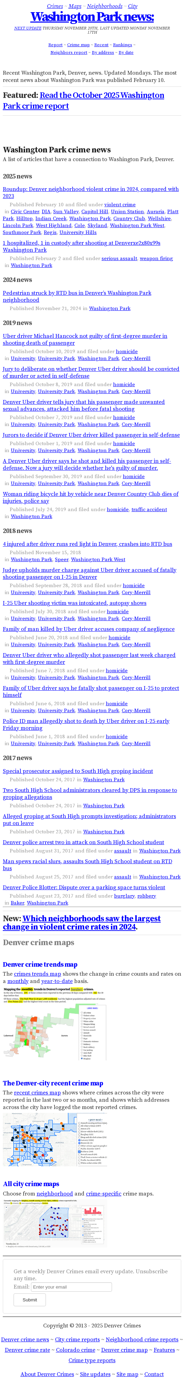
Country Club (129, 218)
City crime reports (77, 1339)
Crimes (55, 6)
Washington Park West (137, 225)
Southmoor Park (22, 232)
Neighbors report (68, 52)
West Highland (54, 225)
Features (164, 1350)
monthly (18, 981)
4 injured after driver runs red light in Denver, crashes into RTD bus (87, 544)
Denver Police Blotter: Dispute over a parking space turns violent (84, 887)
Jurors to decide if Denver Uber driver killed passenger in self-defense (91, 435)
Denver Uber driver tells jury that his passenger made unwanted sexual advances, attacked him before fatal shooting (84, 406)
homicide (127, 351)
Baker (17, 903)
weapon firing (156, 258)
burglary (124, 896)
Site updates (95, 1374)
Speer (61, 559)
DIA (46, 211)
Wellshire (159, 218)
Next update (27, 28)
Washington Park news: (92, 17)
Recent (101, 45)
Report (55, 45)
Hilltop (24, 218)
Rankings (122, 45)
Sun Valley (66, 211)
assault (122, 851)
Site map (127, 1374)
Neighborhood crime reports (142, 1339)
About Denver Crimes (47, 1374)
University (23, 358)
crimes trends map (37, 973)
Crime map (78, 45)
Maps (75, 6)
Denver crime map (124, 1350)
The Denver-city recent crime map (53, 1083)
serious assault (119, 258)
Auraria (156, 211)
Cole (79, 225)
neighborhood (55, 1193)
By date (126, 52)
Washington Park (90, 218)
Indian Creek (50, 218)
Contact (154, 1374)
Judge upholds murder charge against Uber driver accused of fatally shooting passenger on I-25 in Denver (89, 574)
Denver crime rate (27, 1350)
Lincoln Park (18, 225)
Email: (22, 1286)
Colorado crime (75, 1350)
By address (103, 52)
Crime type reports (92, 1360)
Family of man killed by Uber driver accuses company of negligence (89, 629)
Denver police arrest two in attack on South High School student (83, 842)
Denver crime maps (38, 943)
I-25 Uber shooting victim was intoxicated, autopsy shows (74, 603)
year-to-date (57, 981)
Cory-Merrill (136, 358)
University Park (56, 358)
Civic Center (25, 211)
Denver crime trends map (40, 964)
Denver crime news (25, 1339)
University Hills (78, 232)
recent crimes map (37, 1092)
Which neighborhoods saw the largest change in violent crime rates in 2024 (82, 923)
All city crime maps (31, 1184)
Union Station (127, 211)
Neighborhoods (104, 6)
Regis (50, 232)
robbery (146, 896)
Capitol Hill (94, 211)
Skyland (97, 225)
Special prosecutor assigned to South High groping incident (78, 771)
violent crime (120, 204)
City (132, 6)
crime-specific (103, 1193)
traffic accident (149, 509)
